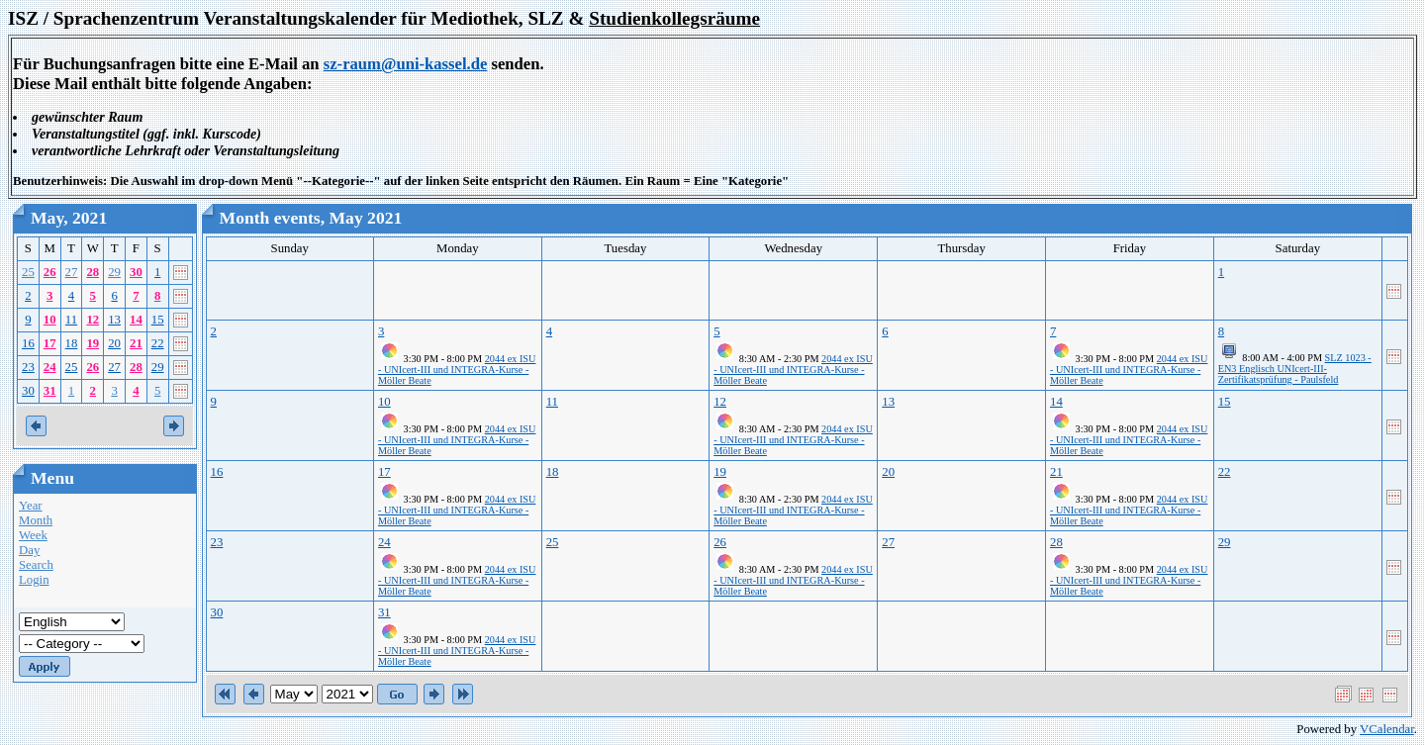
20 (114, 343)
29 (114, 272)
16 (28, 343)
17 (50, 343)
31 (50, 391)
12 (92, 319)
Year (31, 505)
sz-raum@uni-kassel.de (406, 63)
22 (157, 343)
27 (71, 272)
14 (136, 319)
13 (114, 319)
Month (35, 520)
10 (50, 319)
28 (92, 272)
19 (92, 343)
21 (136, 343)
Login (34, 580)
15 (157, 319)
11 (71, 319)
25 (28, 272)
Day (29, 550)
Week (33, 535)
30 (136, 272)
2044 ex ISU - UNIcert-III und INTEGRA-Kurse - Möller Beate (456, 369)
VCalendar (1387, 729)
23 (28, 367)
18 (71, 343)
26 (50, 272)
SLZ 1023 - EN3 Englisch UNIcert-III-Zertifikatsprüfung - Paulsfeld (1295, 368)
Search (36, 565)
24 (50, 367)
